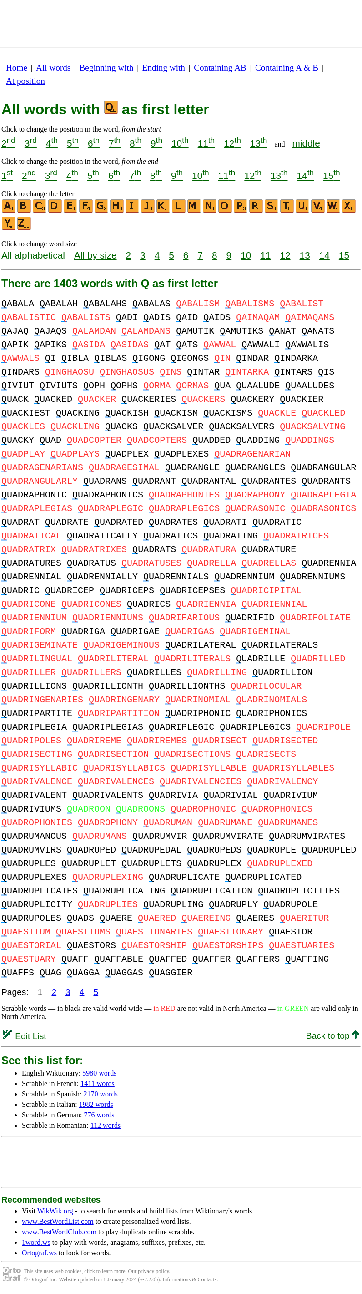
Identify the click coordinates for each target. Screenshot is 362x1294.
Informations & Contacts (189, 1279)
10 (180, 143)
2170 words (101, 1094)
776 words (99, 1115)
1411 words (97, 1083)
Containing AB (220, 67)
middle (306, 143)
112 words (105, 1125)
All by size (95, 255)
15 (331, 175)
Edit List (24, 1036)
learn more (114, 1271)
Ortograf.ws (39, 1253)
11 (206, 143)
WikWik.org (55, 1211)
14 (305, 175)
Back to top (332, 1035)
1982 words (96, 1104)
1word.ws (36, 1242)
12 (232, 143)
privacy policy (153, 1271)
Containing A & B (286, 67)
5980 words (99, 1073)
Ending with (163, 67)
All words (53, 67)
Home (16, 67)
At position (25, 81)
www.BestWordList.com (58, 1221)
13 (258, 143)
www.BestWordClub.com (59, 1232)
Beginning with (107, 67)
